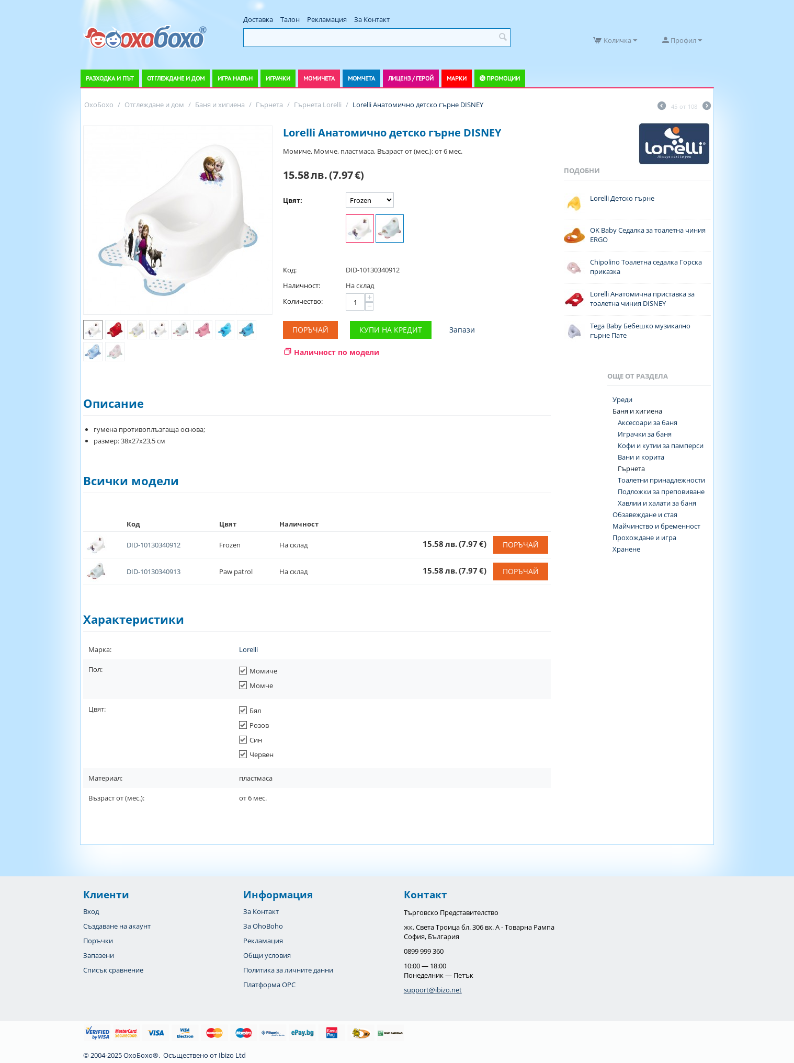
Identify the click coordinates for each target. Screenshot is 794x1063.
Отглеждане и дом (176, 78)
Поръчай (310, 330)
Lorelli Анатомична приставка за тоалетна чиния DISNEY (642, 298)
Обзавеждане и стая (644, 514)
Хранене (626, 549)
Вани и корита (641, 457)
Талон (290, 19)
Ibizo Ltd (232, 1055)
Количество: (303, 301)
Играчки (278, 78)
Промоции (503, 78)
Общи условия (267, 955)
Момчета (361, 78)
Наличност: (301, 285)
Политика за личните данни (288, 970)
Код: (290, 270)
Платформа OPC (269, 984)
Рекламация (327, 19)
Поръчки (98, 940)
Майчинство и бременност (656, 526)
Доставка (258, 19)
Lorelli (248, 649)
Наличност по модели (336, 352)
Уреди (622, 399)
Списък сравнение (113, 970)
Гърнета (631, 468)
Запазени (98, 955)
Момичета (319, 78)
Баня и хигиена (637, 411)
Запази (462, 330)
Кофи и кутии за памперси (661, 445)
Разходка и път (110, 78)
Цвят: (292, 200)
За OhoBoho (263, 926)
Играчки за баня (645, 434)
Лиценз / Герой (411, 78)
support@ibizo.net (433, 990)
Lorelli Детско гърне (622, 198)
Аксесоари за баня (647, 422)
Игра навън (235, 78)
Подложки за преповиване (661, 491)
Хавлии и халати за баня (657, 503)
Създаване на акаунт (117, 926)
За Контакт (372, 19)
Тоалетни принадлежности (661, 480)
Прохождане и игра (644, 537)
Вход (91, 911)
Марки (457, 78)
